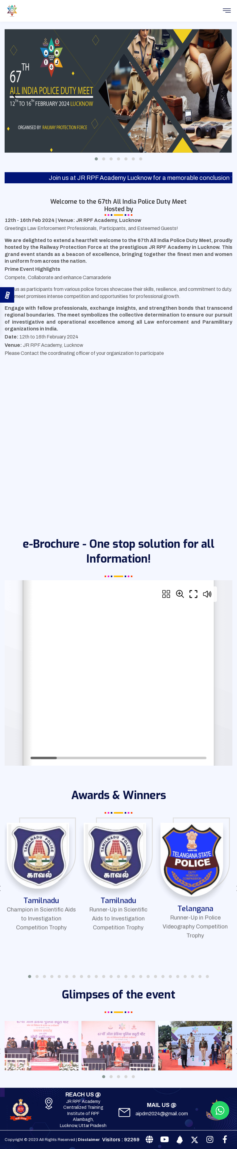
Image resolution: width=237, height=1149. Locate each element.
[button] (96, 159)
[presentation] (14, 97)
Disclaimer (89, 1140)
